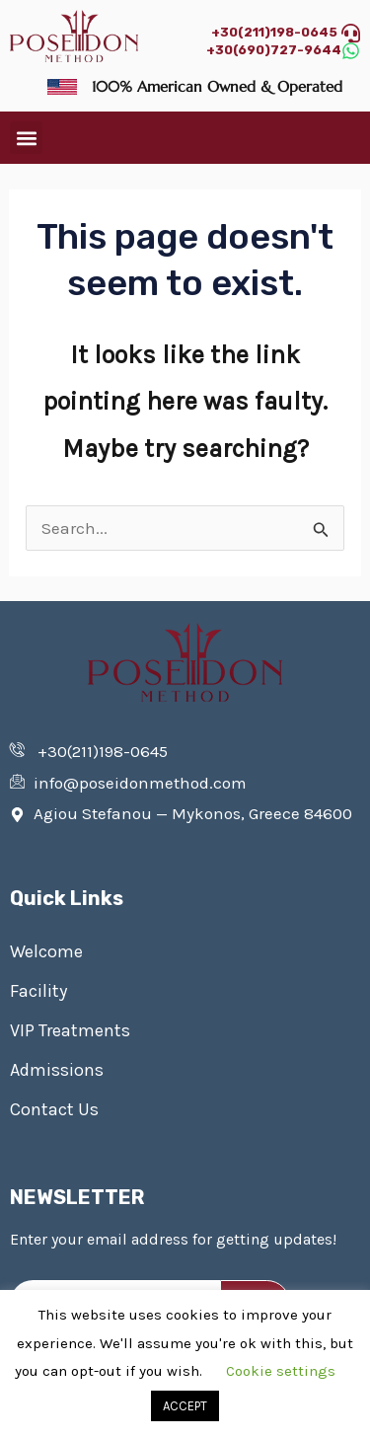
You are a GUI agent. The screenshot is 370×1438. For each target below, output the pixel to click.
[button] (26, 137)
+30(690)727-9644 (273, 49)
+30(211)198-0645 (274, 32)
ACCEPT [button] (185, 1406)
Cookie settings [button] (280, 1371)
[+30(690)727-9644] (350, 50)
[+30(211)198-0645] (350, 33)
